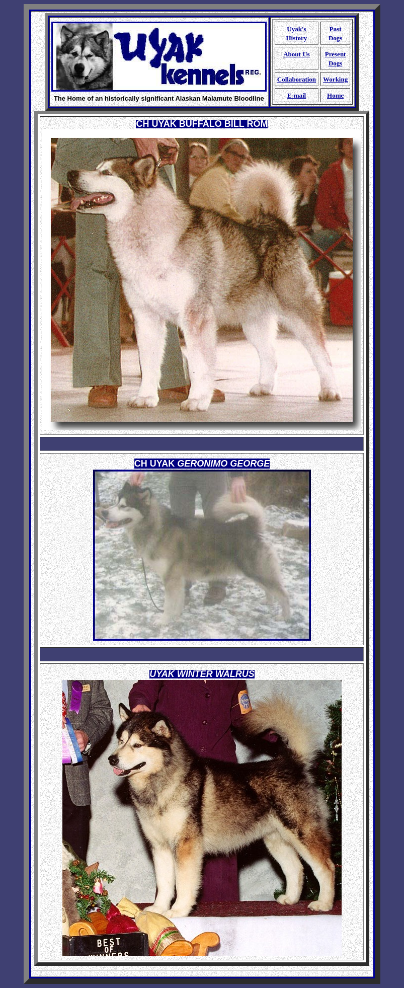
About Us (296, 54)
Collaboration (296, 79)
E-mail (296, 95)
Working (335, 79)
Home (335, 95)
